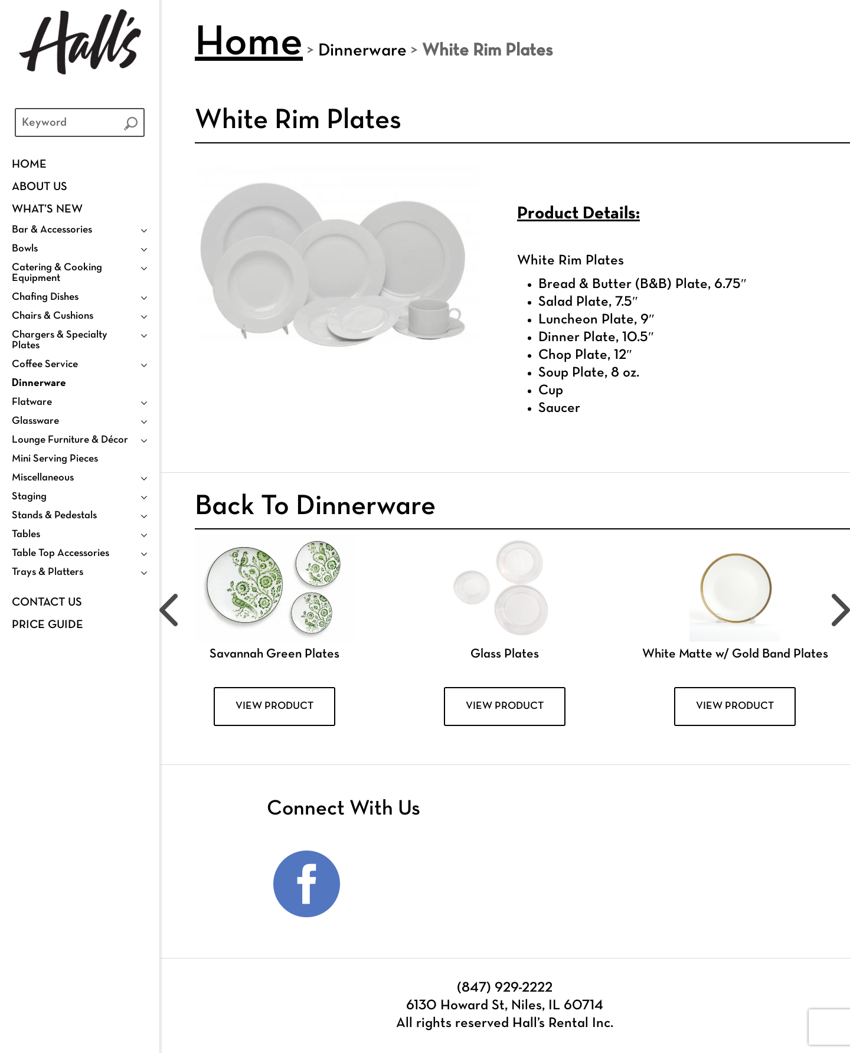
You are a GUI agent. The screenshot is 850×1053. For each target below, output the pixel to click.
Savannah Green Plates (274, 654)
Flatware (32, 402)
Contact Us (47, 602)
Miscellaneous (43, 478)
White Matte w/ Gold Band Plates (735, 654)
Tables (26, 534)
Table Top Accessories (60, 553)
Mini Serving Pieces (55, 459)
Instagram (383, 884)
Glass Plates (504, 654)
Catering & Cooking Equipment (57, 273)
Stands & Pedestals (54, 516)
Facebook (307, 884)
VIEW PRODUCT (274, 706)
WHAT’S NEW (47, 209)
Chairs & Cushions (52, 316)
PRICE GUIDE (47, 625)
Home (29, 164)
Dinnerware (39, 383)
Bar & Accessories (52, 230)
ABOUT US (39, 187)
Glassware (35, 421)
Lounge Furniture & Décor (70, 440)
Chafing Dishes (45, 297)
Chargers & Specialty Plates (59, 340)
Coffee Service (45, 364)
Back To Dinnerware (315, 507)
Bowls (25, 249)
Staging (29, 497)
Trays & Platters (47, 572)
